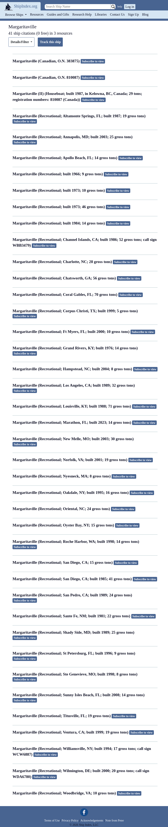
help (120, 6)
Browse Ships (14, 14)
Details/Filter (20, 42)
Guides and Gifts (58, 14)
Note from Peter (114, 820)
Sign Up (133, 14)
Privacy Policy (70, 820)
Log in (129, 6)
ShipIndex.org (25, 6)
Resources (37, 14)
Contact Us (117, 14)
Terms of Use (51, 820)
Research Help (82, 14)
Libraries (101, 14)
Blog (145, 14)
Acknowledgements (91, 820)
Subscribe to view (93, 61)
